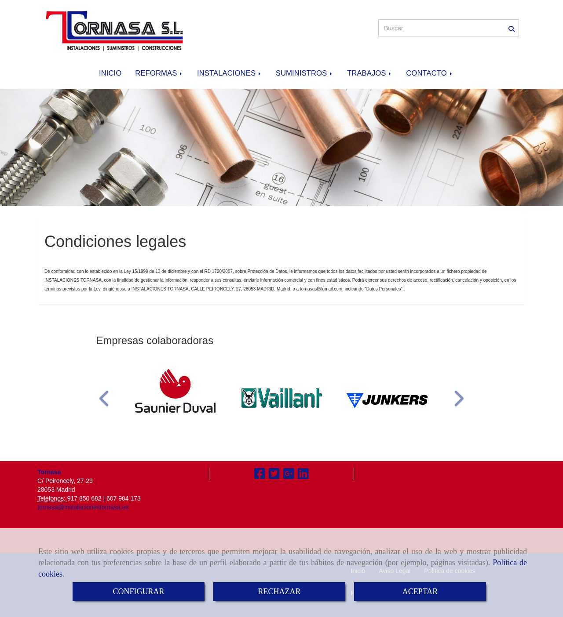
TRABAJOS (369, 73)
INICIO (110, 73)
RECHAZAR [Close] (279, 591)
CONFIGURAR (138, 591)
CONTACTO (429, 73)
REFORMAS (159, 73)
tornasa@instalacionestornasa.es (82, 507)
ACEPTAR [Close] (420, 591)
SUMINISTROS (304, 73)
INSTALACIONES (229, 73)
